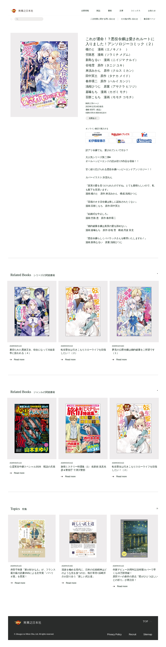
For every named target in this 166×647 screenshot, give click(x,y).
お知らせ (152, 11)
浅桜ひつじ (93, 86)
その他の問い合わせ (129, 19)
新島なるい (93, 60)
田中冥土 (92, 76)
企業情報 (85, 11)
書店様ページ (149, 19)
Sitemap (147, 634)
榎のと (90, 49)
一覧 (153, 508)
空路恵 (90, 54)
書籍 (110, 11)
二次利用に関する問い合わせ (102, 19)
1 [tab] (157, 276)
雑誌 (98, 11)
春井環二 (92, 81)
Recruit (132, 634)
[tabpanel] (31, 322)
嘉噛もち (92, 91)
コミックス (135, 11)
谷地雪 (90, 65)
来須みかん (93, 70)
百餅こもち (93, 97)
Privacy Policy (114, 634)
